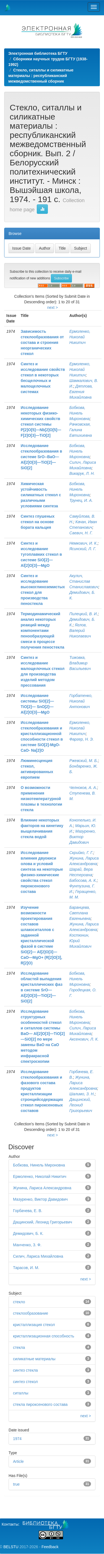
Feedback (49, 1547)
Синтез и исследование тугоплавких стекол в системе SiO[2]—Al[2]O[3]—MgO (41, 554)
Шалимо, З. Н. (82, 1094)
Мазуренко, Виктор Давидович (82, 837)
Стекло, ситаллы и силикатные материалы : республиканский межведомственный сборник (41, 75)
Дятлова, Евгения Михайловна (81, 391)
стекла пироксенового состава (40, 1404)
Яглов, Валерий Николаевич (80, 630)
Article (18, 1461)
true (16, 1484)
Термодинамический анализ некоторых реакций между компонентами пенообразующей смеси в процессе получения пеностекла (42, 630)
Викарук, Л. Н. (82, 473)
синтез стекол (25, 1381)
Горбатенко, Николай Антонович (81, 701)
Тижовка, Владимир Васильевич (80, 663)
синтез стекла (25, 1370)
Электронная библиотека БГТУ (37, 53)
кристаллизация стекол (34, 1324)
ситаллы (20, 1393)
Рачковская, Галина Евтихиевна (80, 430)
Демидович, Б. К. (28, 1233)
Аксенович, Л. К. (84, 1039)
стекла (19, 1347)
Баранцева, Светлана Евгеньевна (80, 913)
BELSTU (10, 1547)
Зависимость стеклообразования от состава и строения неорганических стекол (42, 342)
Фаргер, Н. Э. (81, 739)
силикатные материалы (34, 1359)
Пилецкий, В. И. (83, 614)
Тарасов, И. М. (26, 1267)
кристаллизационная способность (43, 1336)
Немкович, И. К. (83, 543)
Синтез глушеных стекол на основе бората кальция (37, 522)
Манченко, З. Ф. (27, 1245)
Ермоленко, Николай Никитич (79, 337)
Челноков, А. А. (83, 787)
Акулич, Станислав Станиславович (83, 581)
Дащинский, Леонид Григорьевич (80, 1105)
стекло (19, 1302)
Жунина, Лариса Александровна (42, 1188)
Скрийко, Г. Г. (81, 852)
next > (52, 307)
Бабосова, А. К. (83, 880)
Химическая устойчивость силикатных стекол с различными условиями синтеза (41, 494)
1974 (17, 1438)
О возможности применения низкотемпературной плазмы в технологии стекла (41, 798)
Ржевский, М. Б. (83, 760)
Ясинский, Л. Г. (82, 549)
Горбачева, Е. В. (27, 1210)
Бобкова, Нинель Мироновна (79, 413)
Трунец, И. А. (81, 500)
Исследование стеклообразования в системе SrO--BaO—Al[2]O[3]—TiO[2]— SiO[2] (41, 456)
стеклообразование (30, 1313)
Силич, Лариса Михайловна (38, 1256)
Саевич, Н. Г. (81, 533)
